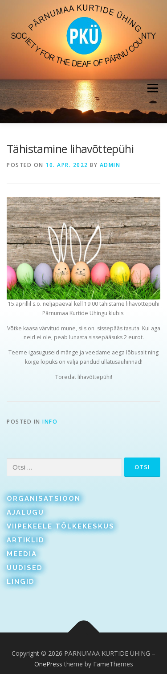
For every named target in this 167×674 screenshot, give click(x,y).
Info (49, 421)
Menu (152, 88)
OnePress (48, 664)
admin (110, 165)
